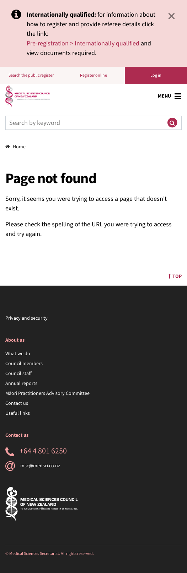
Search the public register (31, 75)
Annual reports (21, 383)
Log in (155, 75)
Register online (93, 75)
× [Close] (171, 16)
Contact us (16, 403)
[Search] (84, 123)
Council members (24, 363)
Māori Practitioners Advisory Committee (47, 393)
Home (15, 146)
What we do (17, 353)
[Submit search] (172, 123)
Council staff (18, 373)
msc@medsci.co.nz (32, 465)
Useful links (17, 413)
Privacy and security (26, 318)
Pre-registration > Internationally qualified (83, 43)
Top (175, 276)
